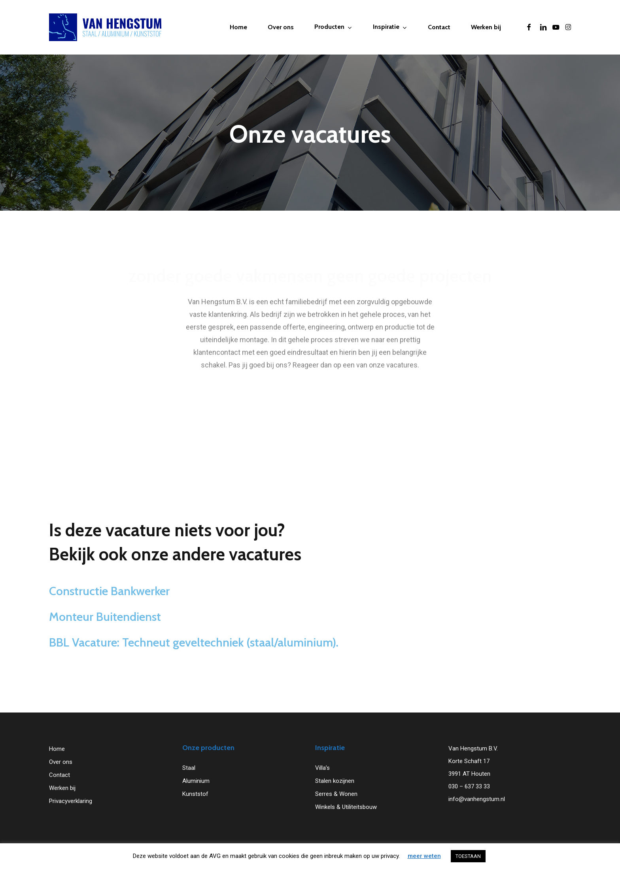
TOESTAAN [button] (468, 856)
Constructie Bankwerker (109, 607)
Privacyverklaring (70, 801)
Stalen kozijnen (334, 780)
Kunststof (195, 793)
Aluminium (196, 780)
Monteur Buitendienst (105, 633)
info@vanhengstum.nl (476, 799)
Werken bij (62, 788)
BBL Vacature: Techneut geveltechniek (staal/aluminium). (193, 658)
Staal (188, 767)
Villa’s (322, 767)
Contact (59, 775)
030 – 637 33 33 (469, 786)
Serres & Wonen (336, 793)
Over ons (60, 761)
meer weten (424, 856)
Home (57, 748)
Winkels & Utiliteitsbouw (346, 807)
